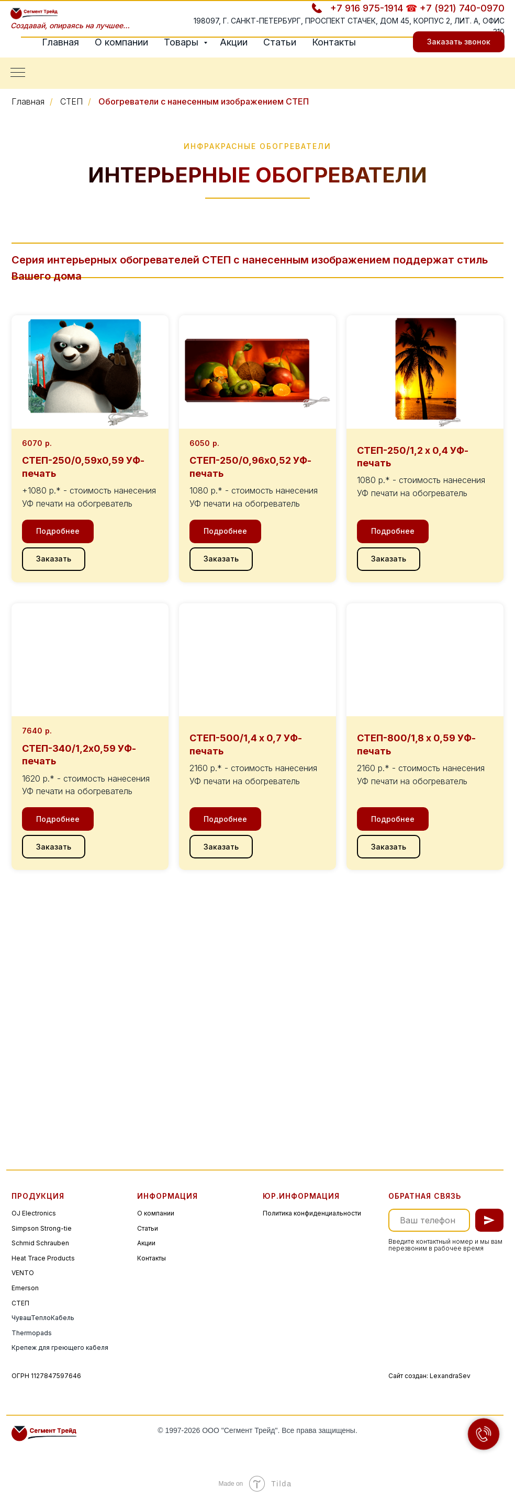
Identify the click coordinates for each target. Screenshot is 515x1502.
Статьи (279, 42)
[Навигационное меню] (17, 73)
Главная (60, 42)
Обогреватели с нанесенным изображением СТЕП (203, 102)
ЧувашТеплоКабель (43, 1318)
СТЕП (71, 102)
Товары (182, 42)
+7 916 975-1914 (366, 8)
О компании (121, 42)
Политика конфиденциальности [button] (312, 1213)
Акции (234, 42)
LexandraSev (450, 1376)
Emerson (25, 1288)
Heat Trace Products (43, 1258)
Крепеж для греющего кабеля (60, 1347)
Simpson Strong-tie (42, 1228)
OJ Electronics (34, 1213)
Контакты (334, 42)
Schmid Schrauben (40, 1243)
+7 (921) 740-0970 (462, 8)
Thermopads (32, 1333)
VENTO (23, 1273)
